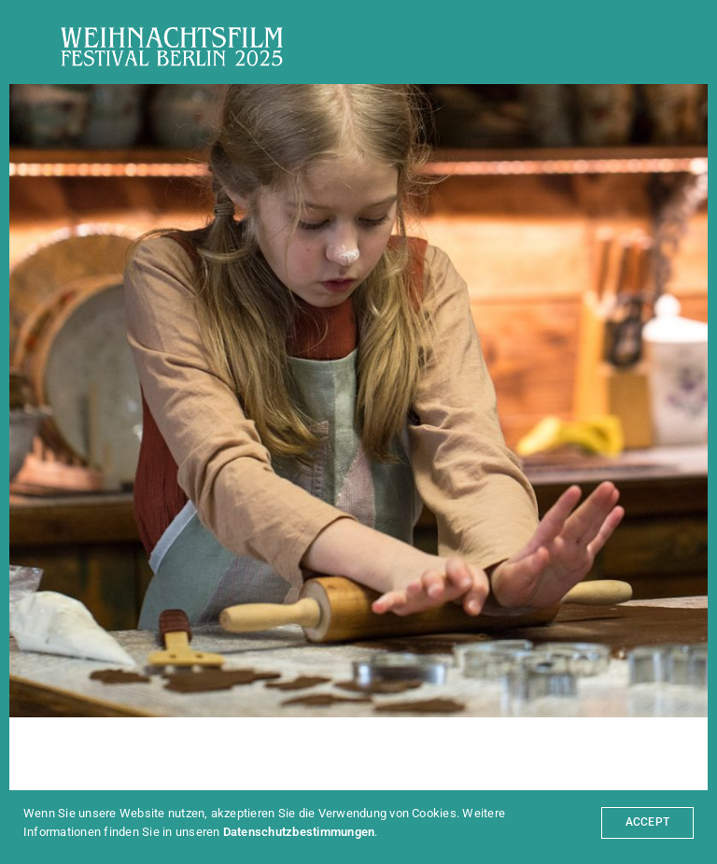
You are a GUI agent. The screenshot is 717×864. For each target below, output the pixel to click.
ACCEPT (647, 822)
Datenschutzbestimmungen (299, 832)
